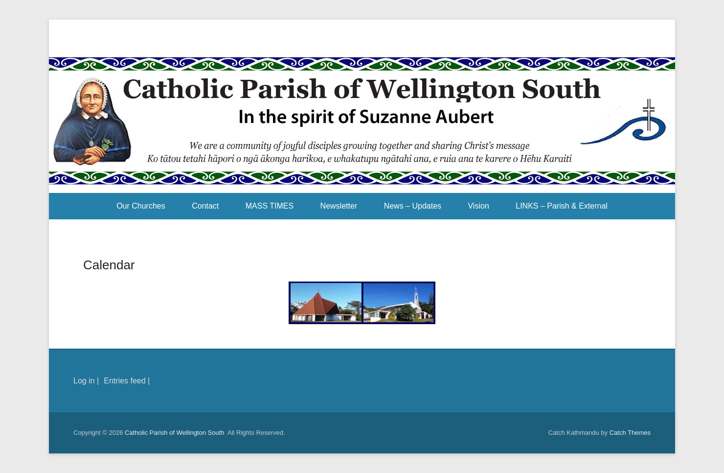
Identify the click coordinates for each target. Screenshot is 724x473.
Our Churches (140, 206)
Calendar (109, 265)
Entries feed (124, 381)
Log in (84, 381)
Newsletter (339, 206)
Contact (205, 206)
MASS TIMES (270, 206)
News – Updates (412, 206)
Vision (478, 206)
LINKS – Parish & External (562, 206)
